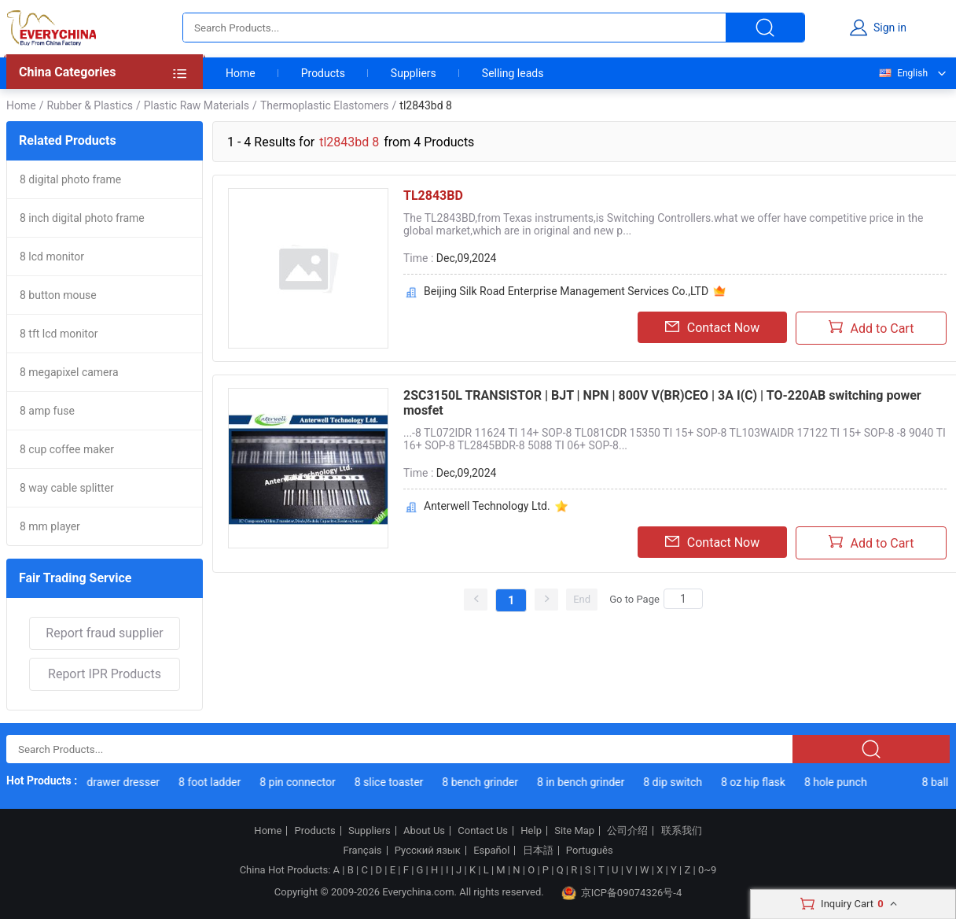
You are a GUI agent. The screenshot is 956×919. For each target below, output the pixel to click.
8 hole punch (838, 782)
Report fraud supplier (104, 633)
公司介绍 (627, 831)
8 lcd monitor (52, 256)
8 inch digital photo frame (82, 218)
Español (491, 850)
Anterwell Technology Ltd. (487, 506)
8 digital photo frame (70, 179)
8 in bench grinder (583, 782)
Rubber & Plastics (89, 105)
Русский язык (428, 850)
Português (589, 850)
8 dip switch (675, 782)
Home (241, 73)
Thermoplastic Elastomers (324, 105)
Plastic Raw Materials (196, 105)
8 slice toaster (392, 782)
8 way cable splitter (67, 488)
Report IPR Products (104, 673)
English (902, 73)
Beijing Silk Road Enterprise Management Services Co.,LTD (566, 291)
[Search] (683, 599)
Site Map (574, 831)
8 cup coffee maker (67, 449)
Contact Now (712, 327)
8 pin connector (301, 782)
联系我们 (681, 831)
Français (362, 850)
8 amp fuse (47, 410)
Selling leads (513, 73)
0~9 (707, 870)
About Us (424, 831)
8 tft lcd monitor (59, 333)
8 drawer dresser (122, 782)
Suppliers (413, 73)
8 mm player (50, 526)
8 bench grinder (483, 782)
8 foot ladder (213, 782)
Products (323, 73)
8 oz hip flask (756, 782)
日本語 (538, 850)
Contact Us (483, 831)
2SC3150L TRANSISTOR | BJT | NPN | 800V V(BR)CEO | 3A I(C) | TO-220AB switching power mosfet (662, 403)
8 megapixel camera (69, 372)
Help (531, 831)
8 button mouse (58, 295)
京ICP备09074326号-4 (621, 893)
